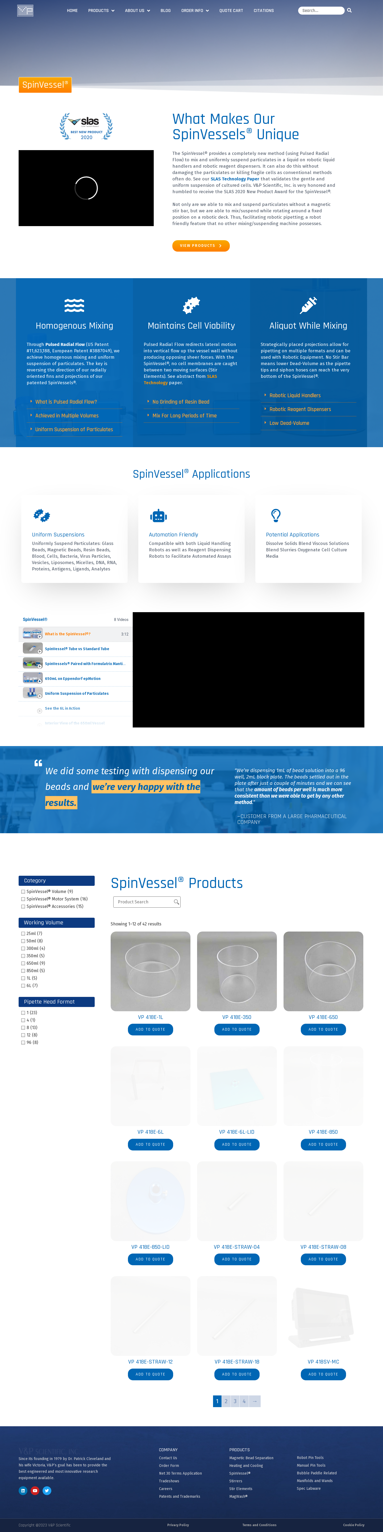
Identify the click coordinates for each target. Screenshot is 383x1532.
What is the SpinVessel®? (68, 634)
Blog (166, 10)
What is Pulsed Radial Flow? (66, 401)
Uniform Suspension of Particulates (74, 429)
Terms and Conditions (259, 1525)
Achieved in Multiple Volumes (67, 415)
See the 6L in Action (62, 708)
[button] (74, 402)
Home (72, 10)
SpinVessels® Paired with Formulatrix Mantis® (86, 664)
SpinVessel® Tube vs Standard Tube (77, 649)
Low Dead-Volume (289, 423)
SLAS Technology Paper (235, 179)
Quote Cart (231, 10)
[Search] (350, 10)
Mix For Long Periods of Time (184, 415)
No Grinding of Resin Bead (180, 401)
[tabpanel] (248, 669)
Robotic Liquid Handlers (295, 395)
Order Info (195, 11)
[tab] (76, 634)
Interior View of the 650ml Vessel (75, 723)
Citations (264, 10)
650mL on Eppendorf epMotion (73, 678)
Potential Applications (292, 535)
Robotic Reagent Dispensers (300, 409)
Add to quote (150, 1029)
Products (101, 11)
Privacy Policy (178, 1525)
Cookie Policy (353, 1525)
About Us (137, 11)
